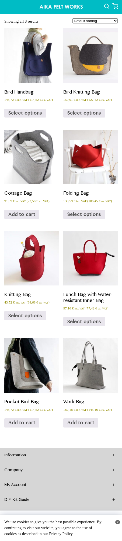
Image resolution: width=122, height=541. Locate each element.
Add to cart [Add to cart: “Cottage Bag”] (21, 214)
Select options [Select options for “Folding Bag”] (84, 214)
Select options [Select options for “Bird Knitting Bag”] (84, 113)
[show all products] (107, 7)
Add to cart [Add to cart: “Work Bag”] (80, 422)
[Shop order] (95, 20)
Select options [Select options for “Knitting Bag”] (25, 315)
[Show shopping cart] (115, 7)
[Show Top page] (61, 7)
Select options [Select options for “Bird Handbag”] (25, 113)
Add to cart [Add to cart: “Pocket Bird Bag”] (21, 422)
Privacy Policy (61, 534)
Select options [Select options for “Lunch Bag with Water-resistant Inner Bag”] (84, 321)
